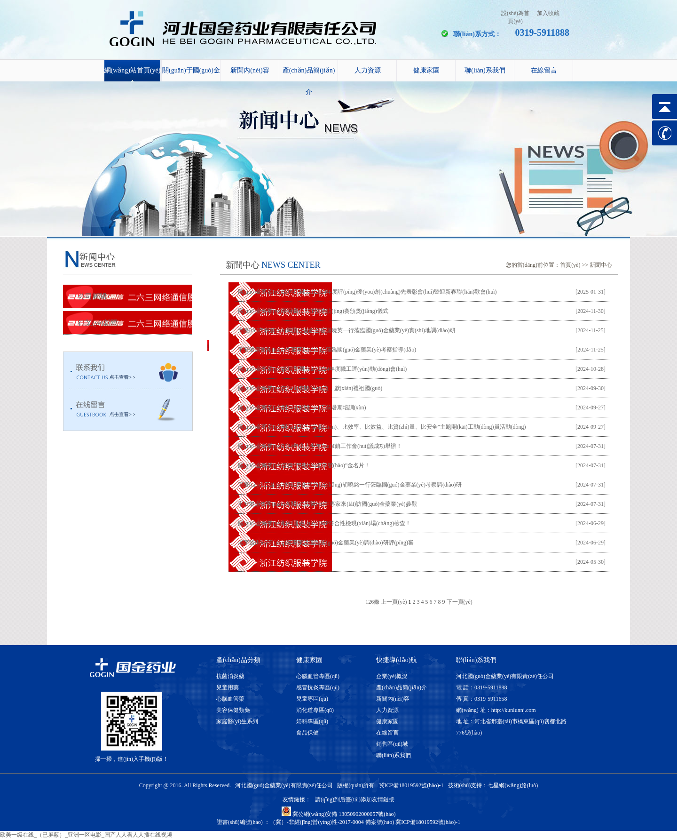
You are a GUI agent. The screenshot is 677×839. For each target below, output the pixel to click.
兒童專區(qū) (312, 698)
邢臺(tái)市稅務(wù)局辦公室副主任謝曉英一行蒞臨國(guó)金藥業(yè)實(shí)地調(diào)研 (347, 330)
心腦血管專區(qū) (317, 676)
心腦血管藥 (230, 698)
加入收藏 (548, 13)
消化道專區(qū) (315, 710)
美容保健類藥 (233, 710)
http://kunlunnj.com (513, 710)
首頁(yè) (570, 265)
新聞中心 (601, 265)
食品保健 (307, 732)
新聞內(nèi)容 (249, 70)
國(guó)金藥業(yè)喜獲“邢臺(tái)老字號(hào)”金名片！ (304, 465)
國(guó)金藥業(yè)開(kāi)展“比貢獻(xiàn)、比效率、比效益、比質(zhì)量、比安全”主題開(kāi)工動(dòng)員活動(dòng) (382, 426)
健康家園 (426, 70)
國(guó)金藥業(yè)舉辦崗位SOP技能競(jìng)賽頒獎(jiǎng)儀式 (313, 311)
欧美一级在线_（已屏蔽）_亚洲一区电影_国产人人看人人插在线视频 (86, 834)
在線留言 (544, 70)
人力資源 (367, 70)
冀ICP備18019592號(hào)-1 (411, 785)
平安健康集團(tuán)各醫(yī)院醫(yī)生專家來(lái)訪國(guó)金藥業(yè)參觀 (327, 504)
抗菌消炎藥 (230, 676)
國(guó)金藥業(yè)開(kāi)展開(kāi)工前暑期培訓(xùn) (302, 407)
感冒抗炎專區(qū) (317, 687)
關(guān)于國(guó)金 (191, 70)
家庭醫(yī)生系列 (237, 721)
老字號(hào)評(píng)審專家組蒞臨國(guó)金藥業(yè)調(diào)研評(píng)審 (326, 542)
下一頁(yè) (459, 602)
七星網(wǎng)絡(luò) (513, 785)
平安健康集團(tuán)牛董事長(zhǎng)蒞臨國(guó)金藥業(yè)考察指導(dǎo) (327, 349)
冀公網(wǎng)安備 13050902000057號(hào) (339, 814)
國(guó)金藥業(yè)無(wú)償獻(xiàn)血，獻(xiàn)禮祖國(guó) (310, 388)
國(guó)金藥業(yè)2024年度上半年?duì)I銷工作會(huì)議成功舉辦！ (320, 446)
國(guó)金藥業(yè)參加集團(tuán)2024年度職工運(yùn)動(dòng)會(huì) (322, 369)
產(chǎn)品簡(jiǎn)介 (309, 74)
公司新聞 (92, 296)
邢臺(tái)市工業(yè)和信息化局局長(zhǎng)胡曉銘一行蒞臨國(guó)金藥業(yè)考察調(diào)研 (350, 484)
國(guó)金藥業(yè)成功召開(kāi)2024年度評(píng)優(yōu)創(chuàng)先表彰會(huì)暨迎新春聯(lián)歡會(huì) (367, 291)
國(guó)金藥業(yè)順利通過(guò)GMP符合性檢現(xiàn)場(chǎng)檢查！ (324, 523)
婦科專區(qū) (312, 721)
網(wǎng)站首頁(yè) (132, 70)
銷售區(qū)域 (392, 744)
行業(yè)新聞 (98, 323)
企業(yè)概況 (392, 676)
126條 (372, 602)
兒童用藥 (227, 687)
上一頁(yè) (394, 602)
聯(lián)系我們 (484, 70)
